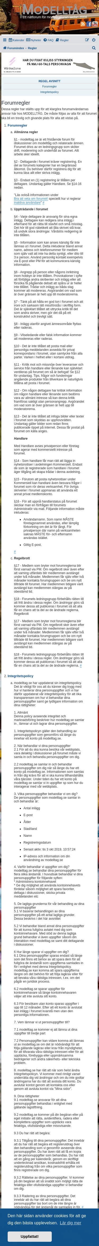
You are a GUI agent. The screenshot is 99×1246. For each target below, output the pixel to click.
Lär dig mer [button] (70, 1223)
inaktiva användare (27, 202)
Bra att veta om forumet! (31, 199)
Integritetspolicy (49, 92)
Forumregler (49, 86)
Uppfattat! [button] (30, 1236)
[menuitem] (16, 40)
